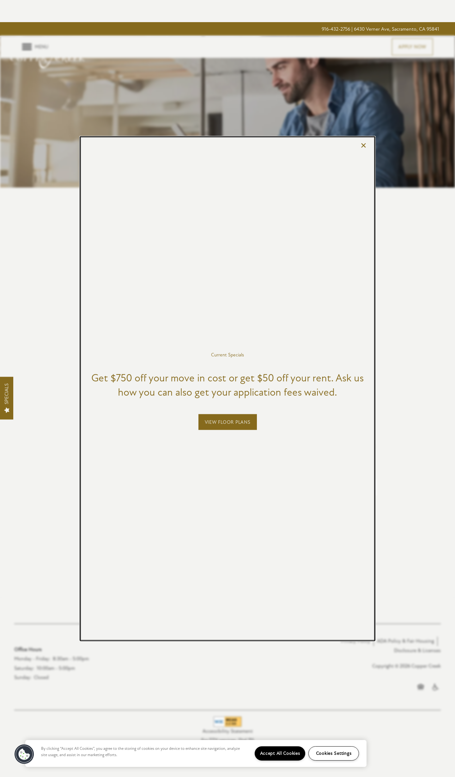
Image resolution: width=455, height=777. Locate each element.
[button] (227, 422)
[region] (196, 753)
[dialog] (227, 388)
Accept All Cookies (280, 753)
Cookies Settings (334, 753)
